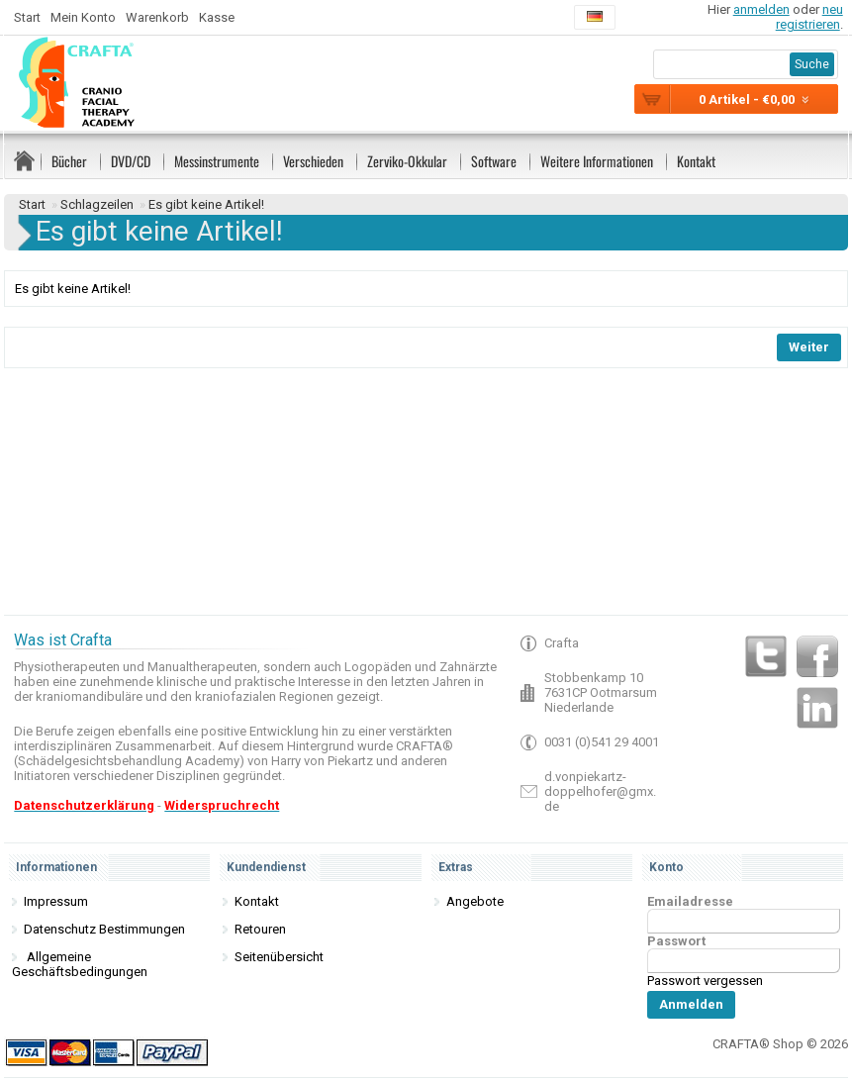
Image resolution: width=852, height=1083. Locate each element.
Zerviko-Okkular (407, 160)
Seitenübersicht (279, 956)
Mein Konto (83, 17)
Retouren (260, 929)
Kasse (217, 17)
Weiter (809, 347)
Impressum (56, 901)
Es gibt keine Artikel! (206, 204)
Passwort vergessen (705, 980)
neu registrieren (809, 17)
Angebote (475, 901)
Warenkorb (157, 17)
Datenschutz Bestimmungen (104, 929)
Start (27, 17)
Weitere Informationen (596, 160)
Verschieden (313, 160)
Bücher (69, 160)
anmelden (761, 9)
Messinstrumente (216, 160)
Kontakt (696, 160)
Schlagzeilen (97, 204)
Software (494, 160)
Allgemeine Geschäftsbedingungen (79, 964)
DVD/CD (130, 160)
